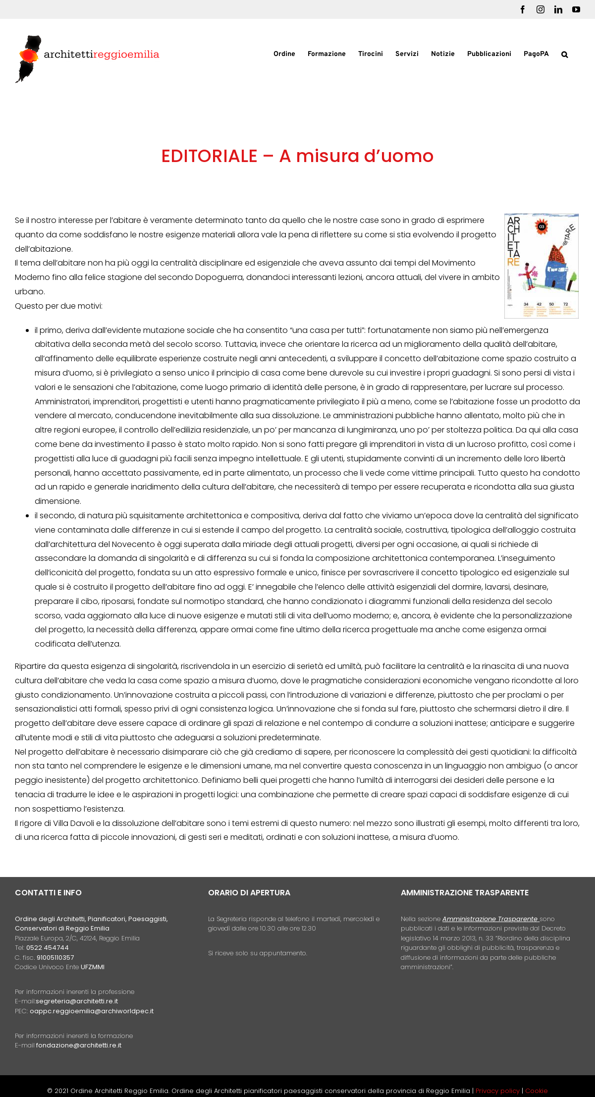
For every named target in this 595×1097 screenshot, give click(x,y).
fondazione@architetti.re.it (78, 1045)
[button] (564, 53)
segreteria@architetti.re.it (77, 1001)
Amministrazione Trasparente (490, 919)
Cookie (536, 1091)
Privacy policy (499, 1091)
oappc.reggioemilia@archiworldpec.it (92, 1011)
